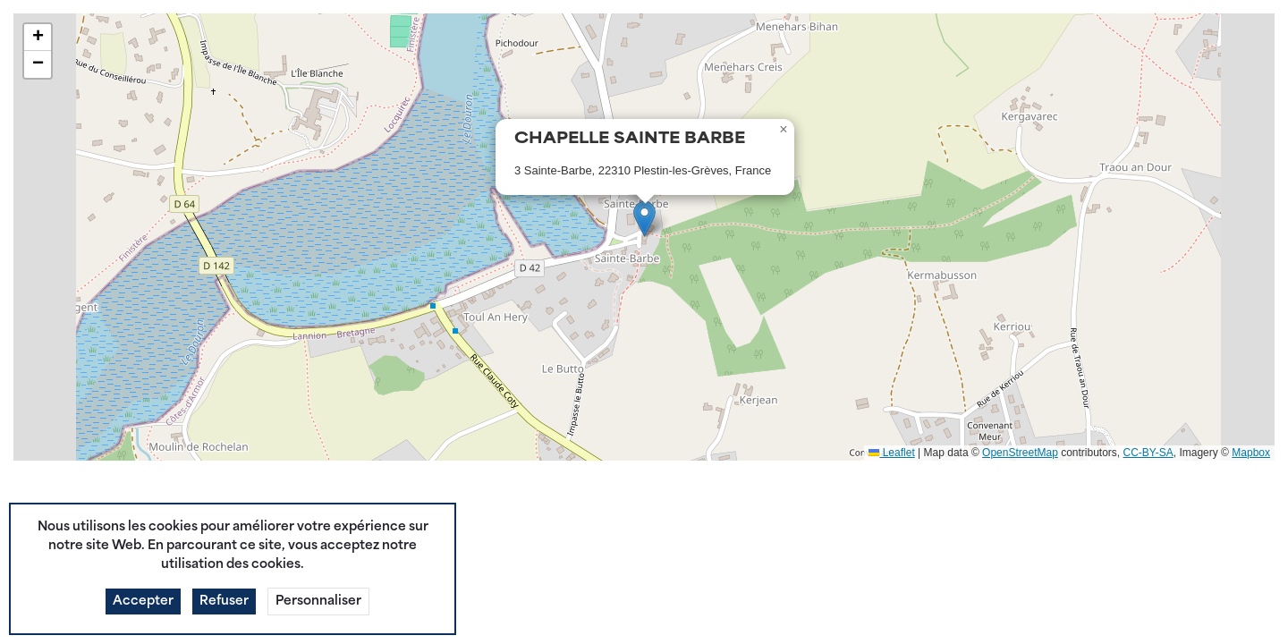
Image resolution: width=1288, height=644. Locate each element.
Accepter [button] (143, 629)
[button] (644, 218)
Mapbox (1251, 452)
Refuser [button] (224, 629)
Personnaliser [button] (318, 629)
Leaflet (891, 452)
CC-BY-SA (1148, 452)
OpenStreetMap (1020, 452)
